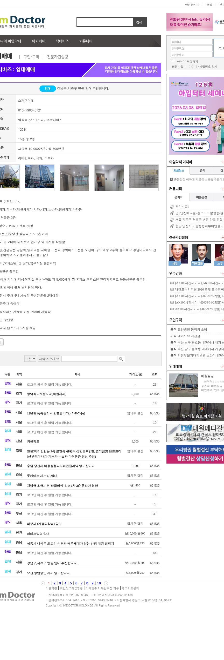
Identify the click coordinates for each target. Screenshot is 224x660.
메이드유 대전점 (189, 336)
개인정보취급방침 (71, 588)
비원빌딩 (207, 376)
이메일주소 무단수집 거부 (102, 588)
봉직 (173, 329)
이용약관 (51, 588)
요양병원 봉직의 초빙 (192, 329)
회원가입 (177, 66)
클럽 (209, 4)
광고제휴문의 (130, 588)
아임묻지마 (192, 4)
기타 (173, 336)
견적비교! (182, 206)
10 (99, 583)
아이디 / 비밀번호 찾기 (203, 66)
